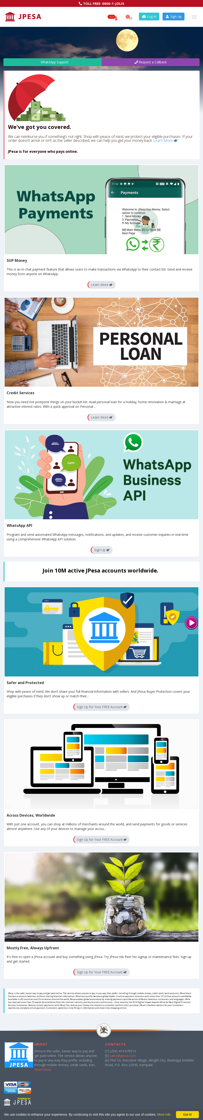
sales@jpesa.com (123, 1055)
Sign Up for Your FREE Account (102, 707)
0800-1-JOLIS (113, 3)
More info (164, 1114)
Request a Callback (151, 62)
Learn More (165, 140)
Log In (149, 16)
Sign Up (173, 16)
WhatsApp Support (52, 62)
